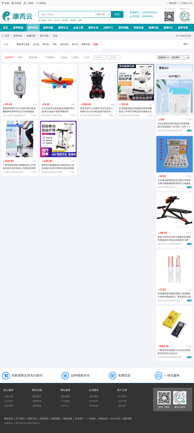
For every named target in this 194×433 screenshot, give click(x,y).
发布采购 (93, 406)
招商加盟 (138, 27)
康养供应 (33, 27)
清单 (41, 3)
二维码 (30, 3)
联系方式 (32, 418)
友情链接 (37, 406)
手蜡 (54, 44)
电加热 (65, 20)
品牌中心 (108, 27)
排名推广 (122, 406)
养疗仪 (75, 44)
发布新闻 (93, 396)
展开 (186, 44)
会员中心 (65, 406)
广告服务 (65, 401)
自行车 (57, 20)
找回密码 (8, 406)
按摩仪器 (85, 44)
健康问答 (154, 27)
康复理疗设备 (23, 44)
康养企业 (63, 27)
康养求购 (48, 27)
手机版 (18, 3)
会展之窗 (78, 27)
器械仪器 (31, 35)
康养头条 (93, 27)
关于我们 (20, 418)
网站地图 (65, 396)
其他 (55, 35)
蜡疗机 (46, 44)
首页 (5, 27)
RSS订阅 (115, 418)
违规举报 (37, 401)
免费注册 (8, 396)
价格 (20, 57)
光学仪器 (64, 44)
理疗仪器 (44, 35)
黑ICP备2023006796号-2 (27, 423)
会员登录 (8, 401)
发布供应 (93, 401)
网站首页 (8, 418)
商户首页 (122, 396)
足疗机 (36, 44)
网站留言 (37, 396)
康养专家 (183, 27)
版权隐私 (55, 418)
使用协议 (44, 418)
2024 (50, 20)
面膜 (80, 20)
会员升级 (122, 401)
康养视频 (123, 27)
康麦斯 (73, 20)
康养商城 (18, 27)
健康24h (168, 27)
